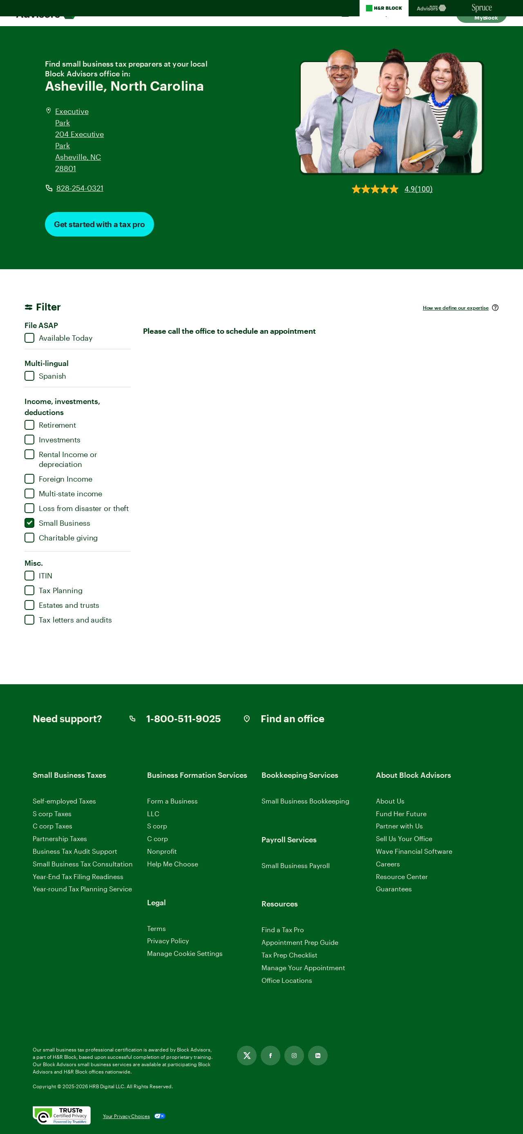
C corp (157, 838)
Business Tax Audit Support (75, 851)
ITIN (38, 575)
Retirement (50, 425)
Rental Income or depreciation (61, 459)
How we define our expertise (456, 307)
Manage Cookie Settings (185, 953)
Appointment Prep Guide (300, 942)
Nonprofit (162, 851)
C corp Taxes (52, 826)
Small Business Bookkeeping (305, 801)
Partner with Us (399, 826)
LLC (153, 813)
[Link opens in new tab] (247, 1055)
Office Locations (287, 980)
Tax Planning (54, 590)
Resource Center (402, 876)
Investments (52, 439)
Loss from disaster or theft (77, 508)
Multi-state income (63, 493)
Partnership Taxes (60, 838)
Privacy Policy (168, 940)
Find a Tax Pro (283, 929)
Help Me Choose (172, 864)
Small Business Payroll (296, 865)
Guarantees (394, 889)
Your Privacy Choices (126, 1116)
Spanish (45, 376)
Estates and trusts (62, 605)
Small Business (57, 523)
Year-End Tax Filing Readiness (78, 876)
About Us (390, 801)
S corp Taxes (52, 813)
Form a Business (172, 801)
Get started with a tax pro (99, 224)
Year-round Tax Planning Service (82, 889)
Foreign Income (58, 479)
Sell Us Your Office (404, 838)
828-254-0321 (79, 187)
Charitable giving (61, 537)
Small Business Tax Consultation (83, 864)
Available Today (59, 338)
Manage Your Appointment (303, 967)
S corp (157, 826)
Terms (156, 928)
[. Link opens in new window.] (62, 1116)
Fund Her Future (401, 813)
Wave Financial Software (414, 851)
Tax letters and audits (68, 620)
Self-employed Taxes (64, 801)
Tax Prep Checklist (289, 955)
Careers (388, 864)
